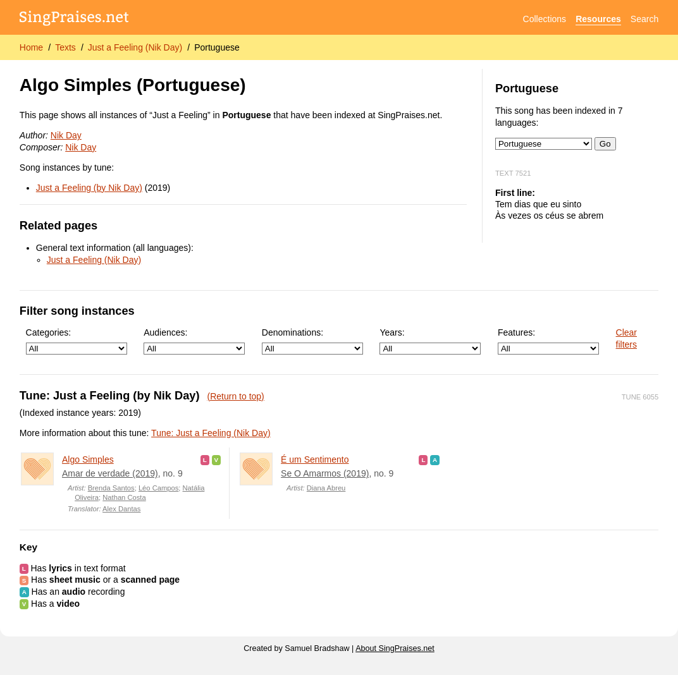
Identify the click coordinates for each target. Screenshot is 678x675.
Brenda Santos (111, 488)
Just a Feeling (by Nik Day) (89, 188)
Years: (430, 341)
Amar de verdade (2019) (110, 473)
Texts (65, 47)
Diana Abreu (326, 488)
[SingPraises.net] (74, 19)
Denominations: (312, 341)
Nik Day (66, 135)
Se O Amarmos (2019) (325, 473)
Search (644, 19)
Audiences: (194, 341)
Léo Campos (158, 488)
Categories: (76, 341)
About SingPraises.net (395, 648)
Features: (548, 341)
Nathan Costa (123, 497)
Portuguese (217, 47)
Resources (598, 19)
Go (605, 144)
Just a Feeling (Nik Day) (135, 47)
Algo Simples (88, 459)
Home (31, 47)
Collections (544, 19)
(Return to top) (235, 396)
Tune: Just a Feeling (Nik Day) (211, 433)
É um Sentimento (314, 459)
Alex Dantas (121, 509)
